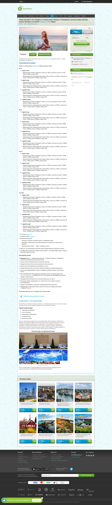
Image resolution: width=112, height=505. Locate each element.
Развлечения (31, 16)
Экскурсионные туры (76, 82)
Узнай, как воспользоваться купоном (34, 296)
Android (48, 59)
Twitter (91, 455)
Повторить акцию (81, 44)
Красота (25, 16)
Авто (37, 16)
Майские (84, 16)
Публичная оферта (56, 458)
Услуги (57, 16)
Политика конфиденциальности (59, 460)
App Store (36, 469)
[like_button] (89, 28)
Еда (21, 16)
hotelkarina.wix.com (78, 73)
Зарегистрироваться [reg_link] (87, 1)
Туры (52, 16)
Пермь (21, 1)
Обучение (42, 16)
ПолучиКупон (77, 16)
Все (18, 16)
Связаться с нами (75, 457)
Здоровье (70, 16)
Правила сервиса (23, 460)
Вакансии (21, 458)
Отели (61, 16)
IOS (42, 59)
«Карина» (35, 66)
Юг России (87, 82)
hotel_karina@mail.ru (26, 275)
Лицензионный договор (57, 456)
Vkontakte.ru (89, 455)
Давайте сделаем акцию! (39, 454)
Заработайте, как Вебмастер (40, 456)
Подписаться (37, 500)
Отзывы (33, 54)
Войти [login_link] (76, 1)
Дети (65, 16)
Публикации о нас (23, 456)
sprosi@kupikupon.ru (76, 455)
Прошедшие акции (37, 458)
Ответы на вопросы (23, 462)
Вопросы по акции (45, 54)
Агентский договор (56, 454)
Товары (48, 16)
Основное (23, 54)
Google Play (46, 469)
